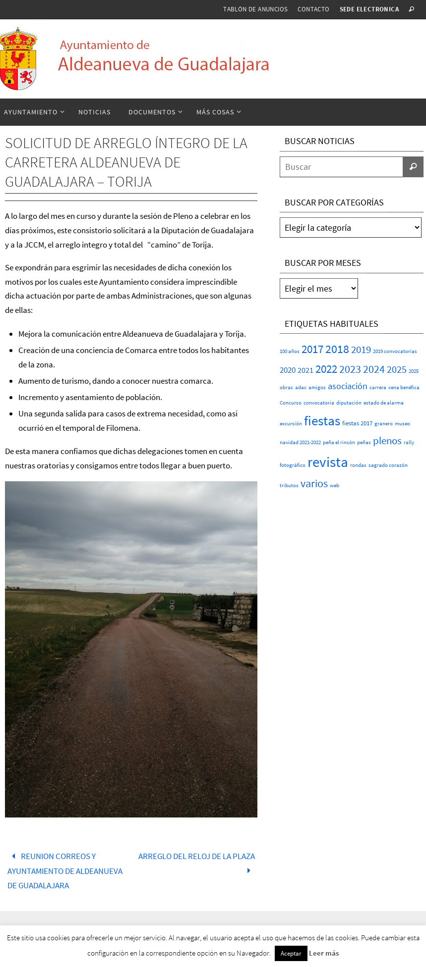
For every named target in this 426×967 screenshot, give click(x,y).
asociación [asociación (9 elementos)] (347, 386)
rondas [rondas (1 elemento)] (358, 465)
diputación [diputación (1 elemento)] (349, 403)
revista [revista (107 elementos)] (327, 462)
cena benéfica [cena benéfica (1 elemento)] (404, 387)
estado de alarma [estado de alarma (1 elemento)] (384, 403)
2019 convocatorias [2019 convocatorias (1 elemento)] (395, 351)
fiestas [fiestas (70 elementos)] (322, 420)
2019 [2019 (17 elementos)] (361, 349)
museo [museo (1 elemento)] (402, 423)
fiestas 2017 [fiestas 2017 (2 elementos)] (357, 423)
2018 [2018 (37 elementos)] (337, 348)
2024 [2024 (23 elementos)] (374, 369)
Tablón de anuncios (255, 9)
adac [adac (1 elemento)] (300, 387)
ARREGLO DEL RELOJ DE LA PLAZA (196, 863)
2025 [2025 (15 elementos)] (397, 369)
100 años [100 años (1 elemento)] (290, 351)
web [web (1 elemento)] (334, 485)
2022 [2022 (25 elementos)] (326, 369)
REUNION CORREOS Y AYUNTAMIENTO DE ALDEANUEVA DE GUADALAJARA (64, 871)
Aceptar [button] (291, 953)
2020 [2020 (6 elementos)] (288, 370)
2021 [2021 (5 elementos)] (305, 370)
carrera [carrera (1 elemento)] (377, 387)
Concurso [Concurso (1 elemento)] (291, 403)
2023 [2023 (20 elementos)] (350, 369)
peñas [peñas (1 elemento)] (364, 442)
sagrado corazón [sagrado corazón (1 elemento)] (388, 465)
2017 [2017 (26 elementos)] (312, 349)
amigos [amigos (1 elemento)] (317, 387)
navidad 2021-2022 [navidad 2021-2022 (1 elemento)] (300, 442)
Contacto (313, 9)
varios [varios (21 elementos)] (314, 483)
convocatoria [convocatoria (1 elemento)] (319, 403)
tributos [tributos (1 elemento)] (289, 485)
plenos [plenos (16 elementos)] (387, 440)
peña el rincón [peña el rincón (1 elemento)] (339, 442)
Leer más (324, 953)
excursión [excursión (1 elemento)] (291, 423)
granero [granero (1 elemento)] (383, 423)
